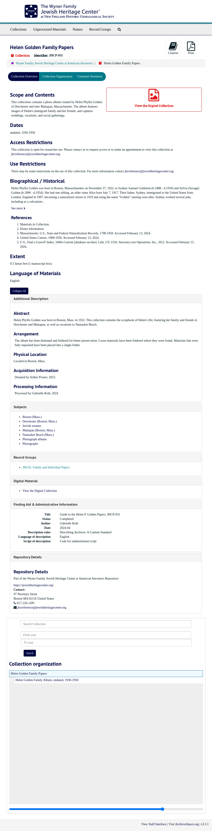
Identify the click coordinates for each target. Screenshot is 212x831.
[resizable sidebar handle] (106, 809)
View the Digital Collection (40, 490)
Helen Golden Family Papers (29, 673)
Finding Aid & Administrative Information (46, 504)
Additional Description (31, 298)
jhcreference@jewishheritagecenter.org (35, 154)
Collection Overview (24, 76)
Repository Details (28, 557)
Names (77, 29)
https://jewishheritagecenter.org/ (34, 585)
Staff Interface (157, 824)
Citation (173, 48)
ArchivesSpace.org (187, 824)
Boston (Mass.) (32, 417)
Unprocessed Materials (49, 29)
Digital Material (26, 481)
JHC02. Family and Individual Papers (46, 467)
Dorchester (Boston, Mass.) (40, 421)
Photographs (30, 443)
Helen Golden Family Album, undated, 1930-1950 (47, 680)
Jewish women (32, 426)
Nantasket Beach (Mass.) (38, 434)
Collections (18, 29)
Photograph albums (35, 439)
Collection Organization (57, 76)
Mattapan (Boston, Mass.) (39, 430)
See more (18, 208)
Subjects (20, 407)
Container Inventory (90, 76)
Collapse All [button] (19, 291)
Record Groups (100, 29)
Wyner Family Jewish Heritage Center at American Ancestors (54, 63)
